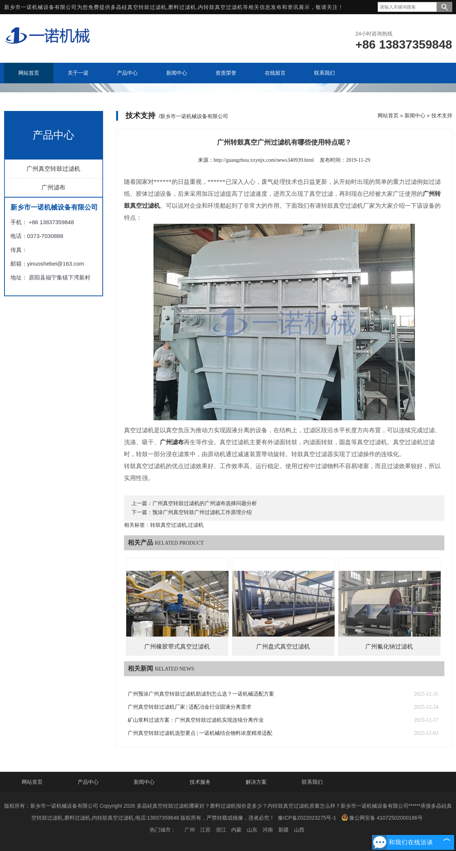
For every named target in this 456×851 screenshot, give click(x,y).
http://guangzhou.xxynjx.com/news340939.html (264, 160)
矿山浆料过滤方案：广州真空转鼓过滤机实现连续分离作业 (196, 720)
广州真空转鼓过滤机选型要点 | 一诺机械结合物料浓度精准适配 (200, 733)
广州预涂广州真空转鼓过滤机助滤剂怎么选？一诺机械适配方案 (201, 694)
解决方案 (256, 782)
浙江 (221, 830)
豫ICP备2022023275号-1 (307, 818)
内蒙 (236, 830)
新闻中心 (414, 115)
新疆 (283, 830)
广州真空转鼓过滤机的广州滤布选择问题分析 (204, 503)
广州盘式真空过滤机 (283, 646)
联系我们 (312, 782)
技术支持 (441, 115)
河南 (268, 830)
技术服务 (200, 782)
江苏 (205, 830)
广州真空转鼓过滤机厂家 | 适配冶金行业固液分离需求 (190, 707)
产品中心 (88, 782)
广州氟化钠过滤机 (389, 646)
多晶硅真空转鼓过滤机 (139, 7)
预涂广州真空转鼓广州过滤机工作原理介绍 (202, 512)
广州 (189, 830)
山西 (299, 830)
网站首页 (388, 115)
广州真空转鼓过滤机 (53, 168)
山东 (252, 830)
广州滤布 (53, 187)
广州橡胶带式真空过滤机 (177, 646)
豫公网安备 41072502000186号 (382, 817)
